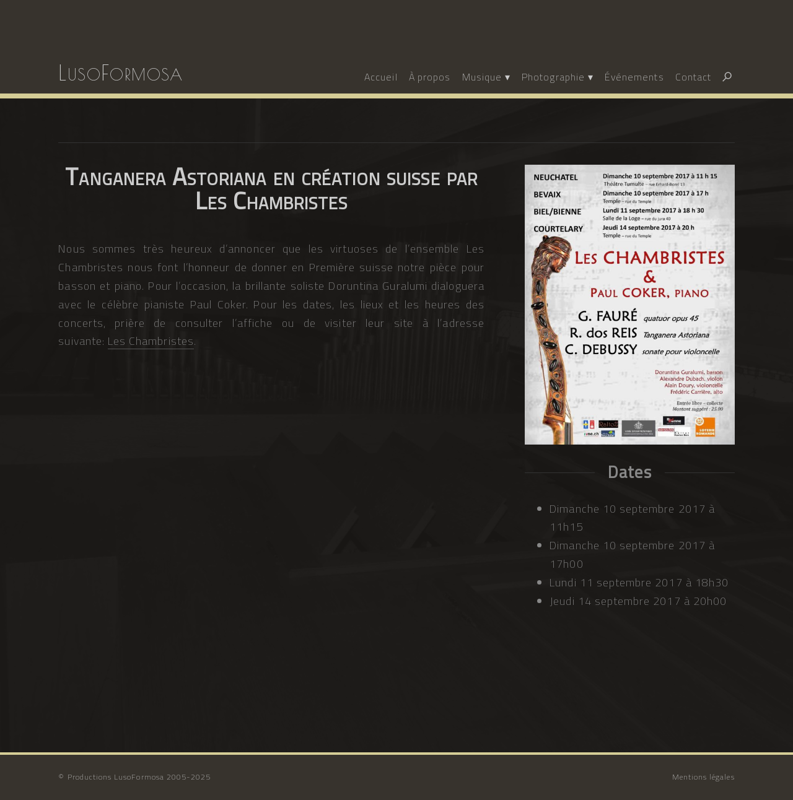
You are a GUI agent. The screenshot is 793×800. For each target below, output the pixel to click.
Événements (634, 76)
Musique (482, 76)
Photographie (553, 76)
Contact (693, 76)
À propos (429, 76)
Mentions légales (703, 777)
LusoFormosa (120, 72)
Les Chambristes (151, 341)
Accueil (380, 76)
